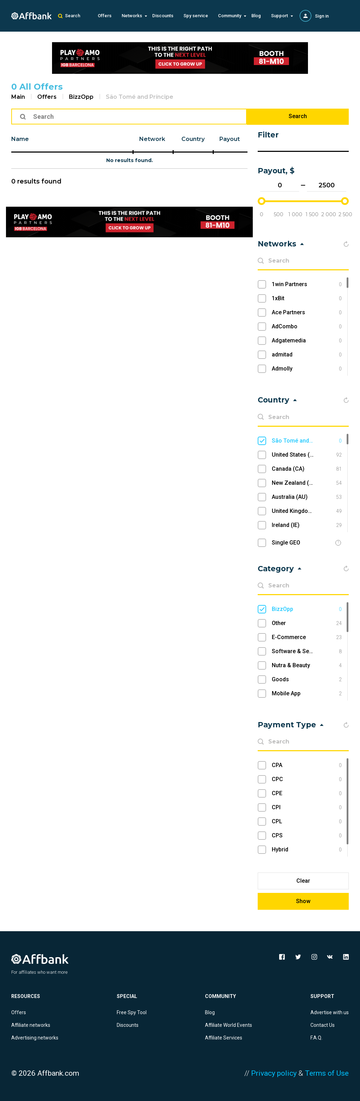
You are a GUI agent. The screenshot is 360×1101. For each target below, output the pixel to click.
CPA (307, 765)
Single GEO (286, 542)
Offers (104, 15)
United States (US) (307, 455)
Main (18, 97)
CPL (307, 822)
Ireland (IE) (307, 525)
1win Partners (307, 284)
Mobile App (307, 694)
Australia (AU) (307, 497)
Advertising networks (34, 1037)
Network (152, 139)
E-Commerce (307, 637)
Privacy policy (274, 1073)
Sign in (322, 16)
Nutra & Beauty (307, 665)
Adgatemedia (307, 341)
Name (20, 139)
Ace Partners (307, 312)
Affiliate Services (223, 1037)
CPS (307, 836)
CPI (307, 807)
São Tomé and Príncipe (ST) (307, 441)
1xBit (307, 298)
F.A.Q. (316, 1037)
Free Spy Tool (132, 1012)
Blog (256, 15)
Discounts (162, 15)
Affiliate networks (30, 1025)
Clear (303, 880)
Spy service (196, 15)
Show (303, 901)
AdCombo (307, 327)
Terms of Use (327, 1073)
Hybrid (307, 850)
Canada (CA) (307, 469)
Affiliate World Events (228, 1025)
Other (307, 623)
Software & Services (307, 651)
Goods (307, 679)
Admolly (307, 369)
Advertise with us (329, 1012)
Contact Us (322, 1025)
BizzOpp (81, 97)
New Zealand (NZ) (307, 483)
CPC (307, 779)
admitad (307, 355)
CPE (307, 793)
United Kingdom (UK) (307, 511)
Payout (229, 139)
